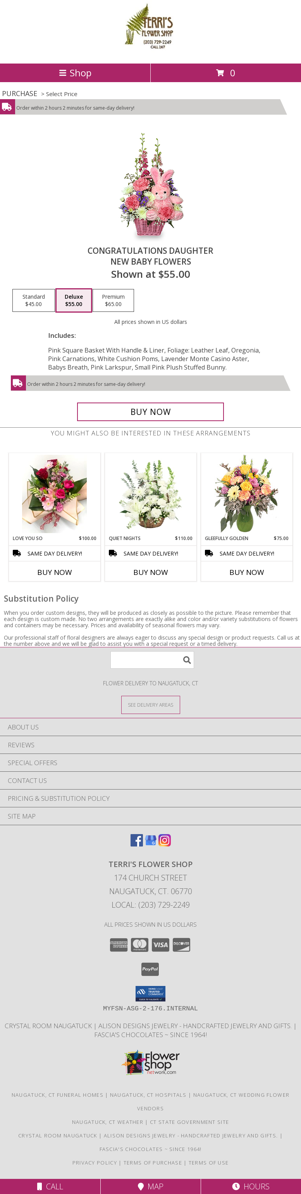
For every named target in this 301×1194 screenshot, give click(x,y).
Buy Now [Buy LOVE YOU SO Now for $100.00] (54, 572)
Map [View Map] (150, 1186)
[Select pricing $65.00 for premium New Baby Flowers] (113, 300)
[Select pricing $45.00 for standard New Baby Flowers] (34, 300)
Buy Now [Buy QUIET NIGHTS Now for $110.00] (150, 572)
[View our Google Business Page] (150, 844)
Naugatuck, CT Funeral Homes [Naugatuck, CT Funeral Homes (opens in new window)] (57, 1094)
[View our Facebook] (137, 844)
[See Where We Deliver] (150, 704)
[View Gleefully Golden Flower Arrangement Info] (246, 494)
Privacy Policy (94, 1162)
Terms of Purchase (153, 1162)
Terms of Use (209, 1162)
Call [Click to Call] (50, 1186)
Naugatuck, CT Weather (107, 1121)
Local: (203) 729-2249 (151, 905)
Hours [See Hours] (251, 1186)
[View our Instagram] (164, 844)
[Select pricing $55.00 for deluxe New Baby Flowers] (74, 300)
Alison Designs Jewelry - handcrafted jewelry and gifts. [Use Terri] (195, 1025)
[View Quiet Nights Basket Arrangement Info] (150, 494)
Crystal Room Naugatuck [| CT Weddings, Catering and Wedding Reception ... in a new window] (49, 1025)
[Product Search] (152, 660)
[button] (150, 993)
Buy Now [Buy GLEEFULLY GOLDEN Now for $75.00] (246, 572)
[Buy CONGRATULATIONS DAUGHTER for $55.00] (150, 412)
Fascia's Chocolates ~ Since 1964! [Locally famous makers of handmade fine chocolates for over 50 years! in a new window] (150, 1034)
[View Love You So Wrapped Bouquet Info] (54, 494)
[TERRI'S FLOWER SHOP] (150, 52)
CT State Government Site (189, 1121)
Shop (75, 72)
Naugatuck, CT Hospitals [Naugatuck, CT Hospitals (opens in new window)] (148, 1094)
